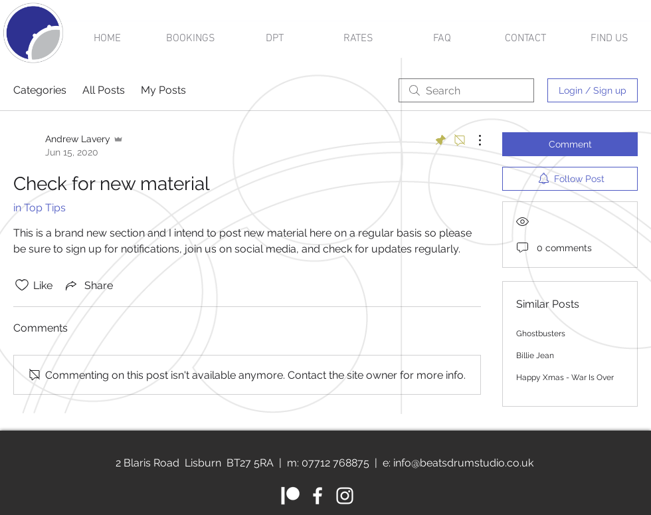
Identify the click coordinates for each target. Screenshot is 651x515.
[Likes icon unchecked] (22, 285)
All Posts (103, 90)
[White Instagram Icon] (344, 495)
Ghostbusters (540, 333)
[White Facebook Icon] (317, 495)
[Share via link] (88, 285)
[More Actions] (473, 140)
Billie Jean (535, 355)
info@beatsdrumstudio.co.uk (463, 463)
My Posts (163, 90)
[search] (466, 90)
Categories (39, 90)
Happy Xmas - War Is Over (565, 377)
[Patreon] (290, 495)
